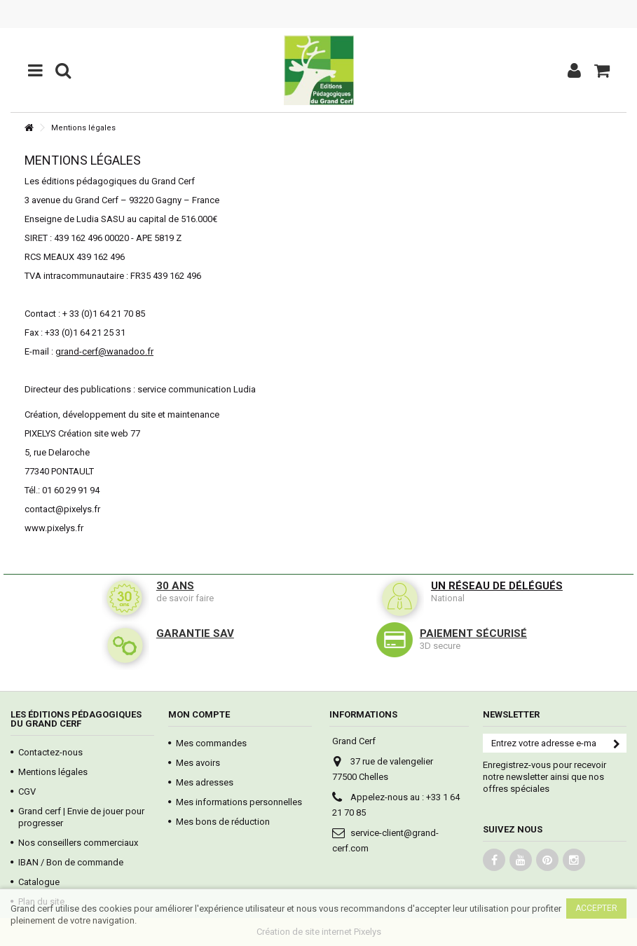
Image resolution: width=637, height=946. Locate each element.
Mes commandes (211, 743)
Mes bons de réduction (223, 821)
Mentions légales (53, 772)
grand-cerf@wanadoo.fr (104, 351)
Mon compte (199, 714)
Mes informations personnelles (239, 802)
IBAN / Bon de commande (70, 862)
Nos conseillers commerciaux (78, 842)
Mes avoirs (198, 763)
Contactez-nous (50, 752)
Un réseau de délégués (497, 586)
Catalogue (39, 882)
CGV (27, 791)
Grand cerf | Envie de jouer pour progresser (81, 817)
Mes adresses (204, 782)
